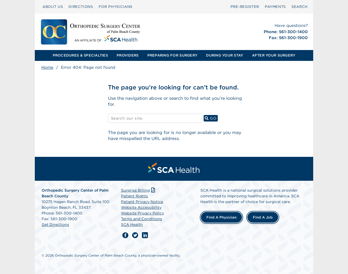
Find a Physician (221, 217)
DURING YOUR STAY (224, 55)
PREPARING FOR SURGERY (172, 55)
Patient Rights (134, 196)
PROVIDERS (127, 55)
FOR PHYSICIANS (115, 7)
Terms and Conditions (141, 219)
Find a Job (263, 217)
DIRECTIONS (81, 7)
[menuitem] (52, 7)
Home (47, 67)
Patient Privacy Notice (142, 202)
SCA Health (132, 224)
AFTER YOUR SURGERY (274, 55)
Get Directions (55, 224)
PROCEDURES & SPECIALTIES (80, 55)
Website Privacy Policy (142, 213)
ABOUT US (52, 7)
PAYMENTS (275, 7)
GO (211, 118)
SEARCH (299, 7)
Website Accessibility (141, 207)
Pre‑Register (245, 7)
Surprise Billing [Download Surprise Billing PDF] (138, 190)
